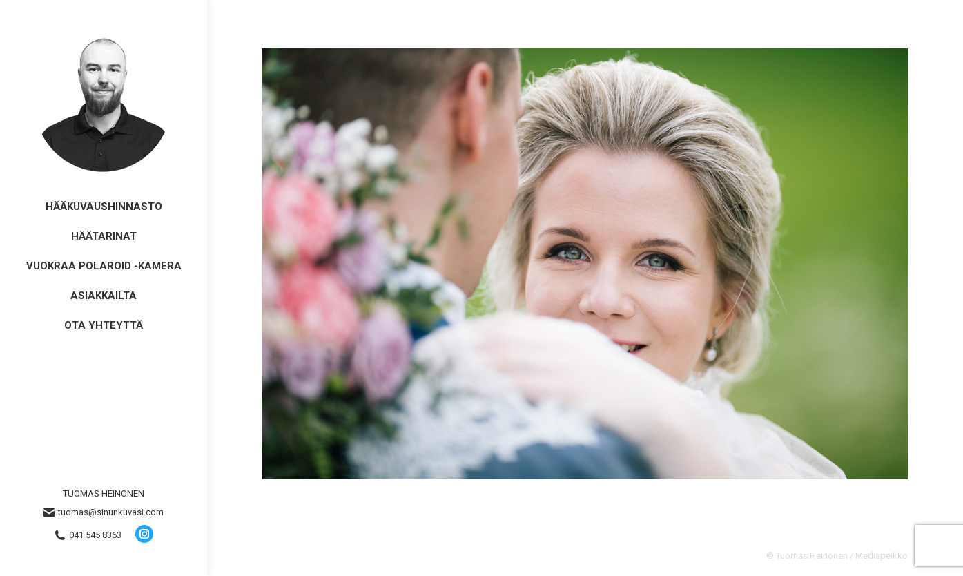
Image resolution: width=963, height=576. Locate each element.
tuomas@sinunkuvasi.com (103, 512)
